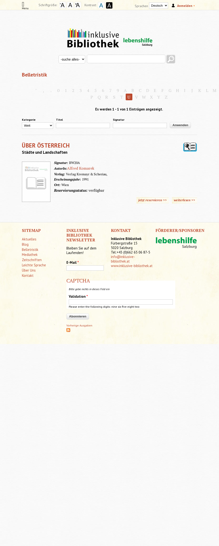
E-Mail (72, 262)
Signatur (118, 119)
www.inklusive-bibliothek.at (132, 265)
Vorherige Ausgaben (79, 325)
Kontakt (28, 275)
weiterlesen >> (184, 200)
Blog (25, 244)
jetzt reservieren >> (152, 200)
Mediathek (30, 254)
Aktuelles (29, 239)
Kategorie (28, 119)
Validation (78, 296)
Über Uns (29, 270)
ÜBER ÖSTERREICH (46, 145)
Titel (59, 119)
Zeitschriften (32, 260)
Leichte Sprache (34, 265)
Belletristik (30, 249)
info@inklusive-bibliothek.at (123, 258)
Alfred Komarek (80, 168)
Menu (25, 7)
